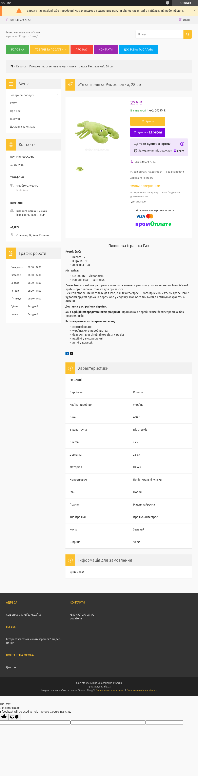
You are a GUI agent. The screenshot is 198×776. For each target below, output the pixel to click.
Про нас (82, 49)
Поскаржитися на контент (110, 690)
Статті (13, 103)
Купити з (149, 132)
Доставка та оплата (138, 49)
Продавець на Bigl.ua (99, 686)
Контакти (106, 49)
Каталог (21, 66)
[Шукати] (187, 34)
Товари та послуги (49, 49)
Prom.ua (117, 683)
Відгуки (15, 119)
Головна (17, 49)
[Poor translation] (14, 717)
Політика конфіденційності (142, 690)
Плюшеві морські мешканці (47, 66)
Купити (149, 121)
